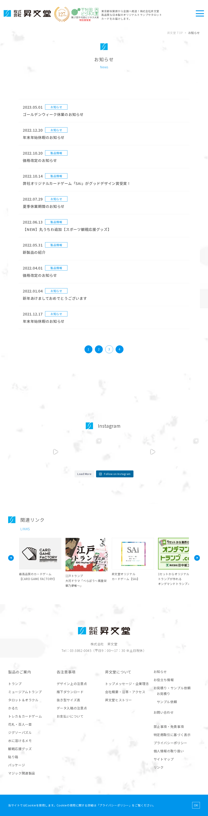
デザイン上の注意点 (72, 683)
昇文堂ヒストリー (118, 699)
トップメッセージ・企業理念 (127, 683)
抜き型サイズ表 (68, 699)
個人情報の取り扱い (169, 750)
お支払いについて (70, 716)
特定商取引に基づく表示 (172, 734)
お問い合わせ (164, 712)
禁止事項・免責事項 (169, 726)
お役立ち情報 (164, 679)
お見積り (163, 693)
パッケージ (16, 765)
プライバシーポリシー (170, 742)
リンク (159, 767)
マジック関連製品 (21, 773)
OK (196, 805)
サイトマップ (164, 759)
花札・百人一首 (20, 724)
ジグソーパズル (20, 732)
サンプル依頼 (167, 701)
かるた (13, 708)
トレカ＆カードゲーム (25, 716)
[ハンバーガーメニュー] (200, 13)
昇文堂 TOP (175, 33)
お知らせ (160, 671)
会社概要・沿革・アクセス (125, 691)
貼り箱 (13, 756)
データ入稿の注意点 (72, 708)
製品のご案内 (19, 671)
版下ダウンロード (70, 691)
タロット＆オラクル (23, 699)
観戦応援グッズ (20, 748)
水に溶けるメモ (20, 740)
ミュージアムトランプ (25, 691)
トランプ (15, 683)
